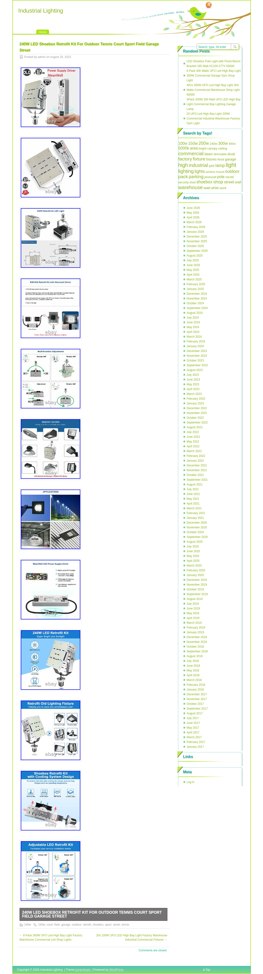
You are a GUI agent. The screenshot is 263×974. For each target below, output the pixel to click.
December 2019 (197, 580)
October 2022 (195, 417)
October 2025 (195, 246)
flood (220, 159)
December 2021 (197, 465)
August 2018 (195, 656)
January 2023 (195, 403)
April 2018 (193, 675)
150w (193, 143)
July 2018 (193, 661)
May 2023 (193, 384)
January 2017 (195, 746)
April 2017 (193, 732)
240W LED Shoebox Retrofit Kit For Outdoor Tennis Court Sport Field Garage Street (92, 914)
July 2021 (193, 489)
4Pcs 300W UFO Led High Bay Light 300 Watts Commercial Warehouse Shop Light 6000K (213, 89)
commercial (191, 153)
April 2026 (193, 217)
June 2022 (193, 436)
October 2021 (195, 475)
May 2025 (193, 270)
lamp (220, 165)
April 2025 (193, 274)
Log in (191, 782)
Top (208, 969)
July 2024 (193, 317)
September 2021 (197, 479)
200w (204, 143)
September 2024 (197, 308)
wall (238, 182)
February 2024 (196, 341)
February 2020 (196, 570)
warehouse (190, 187)
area (194, 148)
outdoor (76, 924)
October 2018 (195, 646)
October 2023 (195, 360)
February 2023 (196, 398)
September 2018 (197, 651)
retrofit (87, 924)
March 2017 (194, 737)
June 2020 (193, 551)
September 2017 (197, 708)
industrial (198, 165)
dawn (208, 154)
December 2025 (197, 236)
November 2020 (197, 527)
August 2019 (195, 599)
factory (185, 158)
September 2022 (197, 422)
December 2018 (197, 637)
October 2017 (195, 704)
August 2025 (195, 255)
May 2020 (193, 556)
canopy (212, 148)
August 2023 (195, 370)
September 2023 (197, 365)
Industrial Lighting (40, 10)
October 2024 (195, 303)
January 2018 (195, 689)
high (183, 165)
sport (108, 924)
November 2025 (197, 241)
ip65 (212, 166)
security (183, 182)
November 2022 (197, 413)
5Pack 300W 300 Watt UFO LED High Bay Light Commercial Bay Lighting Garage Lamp (214, 104)
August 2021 (195, 484)
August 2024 (195, 312)
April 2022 (193, 446)
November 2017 (197, 699)
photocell (210, 177)
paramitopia (82, 969)
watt (207, 188)
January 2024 (195, 346)
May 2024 (193, 327)
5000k (183, 148)
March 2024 (194, 336)
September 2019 (197, 594)
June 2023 (193, 379)
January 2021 (195, 518)
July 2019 (193, 603)
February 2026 (196, 227)
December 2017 (197, 694)
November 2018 (197, 642)
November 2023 (197, 355)
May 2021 (193, 498)
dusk (231, 154)
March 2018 (194, 680)
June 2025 (193, 265)
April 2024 (193, 332)
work (223, 188)
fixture (199, 158)
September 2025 (197, 251)
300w (223, 143)
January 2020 (195, 575)
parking (196, 176)
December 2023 (197, 351)
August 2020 (195, 541)
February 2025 (196, 284)
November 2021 (197, 470)
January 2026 (195, 231)
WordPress (116, 969)
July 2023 (193, 374)
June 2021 (193, 494)
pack (183, 176)
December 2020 (197, 522)
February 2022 (196, 456)
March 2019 (194, 622)
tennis (125, 924)
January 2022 (195, 460)
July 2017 (193, 718)
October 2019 (195, 589)
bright (202, 148)
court (49, 924)
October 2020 (195, 532)
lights (200, 171)
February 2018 (196, 684)
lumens (210, 172)
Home (42, 32)
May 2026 (193, 212)
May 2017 (193, 727)
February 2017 (196, 742)
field (57, 924)
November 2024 (197, 298)
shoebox (98, 924)
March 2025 (194, 279)
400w (232, 143)
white (215, 188)
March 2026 (194, 222)
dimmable (220, 154)
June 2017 (193, 723)
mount (220, 172)
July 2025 (193, 260)
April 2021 (193, 503)
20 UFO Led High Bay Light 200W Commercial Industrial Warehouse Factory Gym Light (213, 118)
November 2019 (197, 584)
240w (27, 924)
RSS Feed (208, 5)
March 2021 (194, 508)
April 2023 (193, 389)
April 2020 (193, 560)
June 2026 (193, 208)
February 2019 (196, 627)
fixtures (211, 159)
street (116, 924)
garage (65, 924)
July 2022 (193, 432)
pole (220, 177)
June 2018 (193, 665)
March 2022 (194, 451)
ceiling (222, 148)
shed (192, 182)
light (231, 165)
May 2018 (193, 670)
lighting (186, 171)
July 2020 (193, 546)
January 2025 (195, 289)
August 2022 (195, 427)
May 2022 (193, 441)
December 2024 (197, 293)
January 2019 (195, 632)
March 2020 (194, 565)
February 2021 (196, 513)
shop (218, 181)
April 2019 (193, 618)
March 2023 (194, 394)
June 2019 (193, 608)
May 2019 (193, 613)
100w (182, 143)
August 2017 (195, 713)
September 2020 (197, 537)
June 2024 (193, 322)
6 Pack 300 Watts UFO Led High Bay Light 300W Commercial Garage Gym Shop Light (214, 75)
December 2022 (197, 408)
